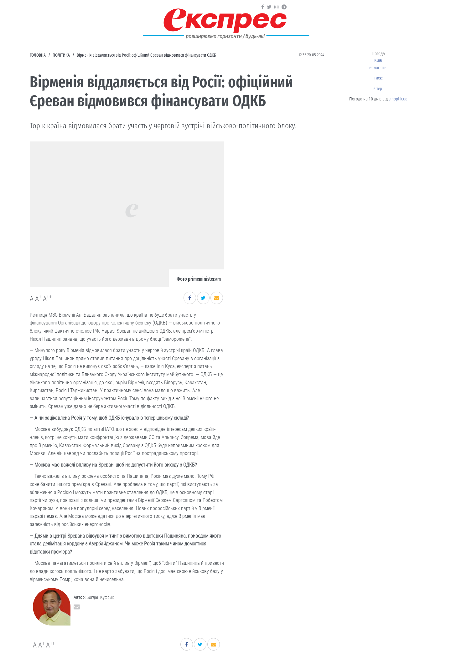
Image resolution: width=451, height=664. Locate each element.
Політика (61, 55)
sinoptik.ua (398, 98)
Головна (38, 55)
